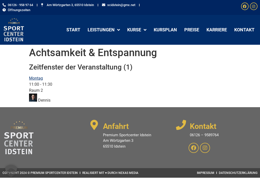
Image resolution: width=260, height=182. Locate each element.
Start (73, 29)
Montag (36, 78)
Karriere (216, 29)
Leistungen (104, 30)
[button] (11, 171)
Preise (191, 29)
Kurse (136, 30)
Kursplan (165, 29)
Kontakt (244, 29)
